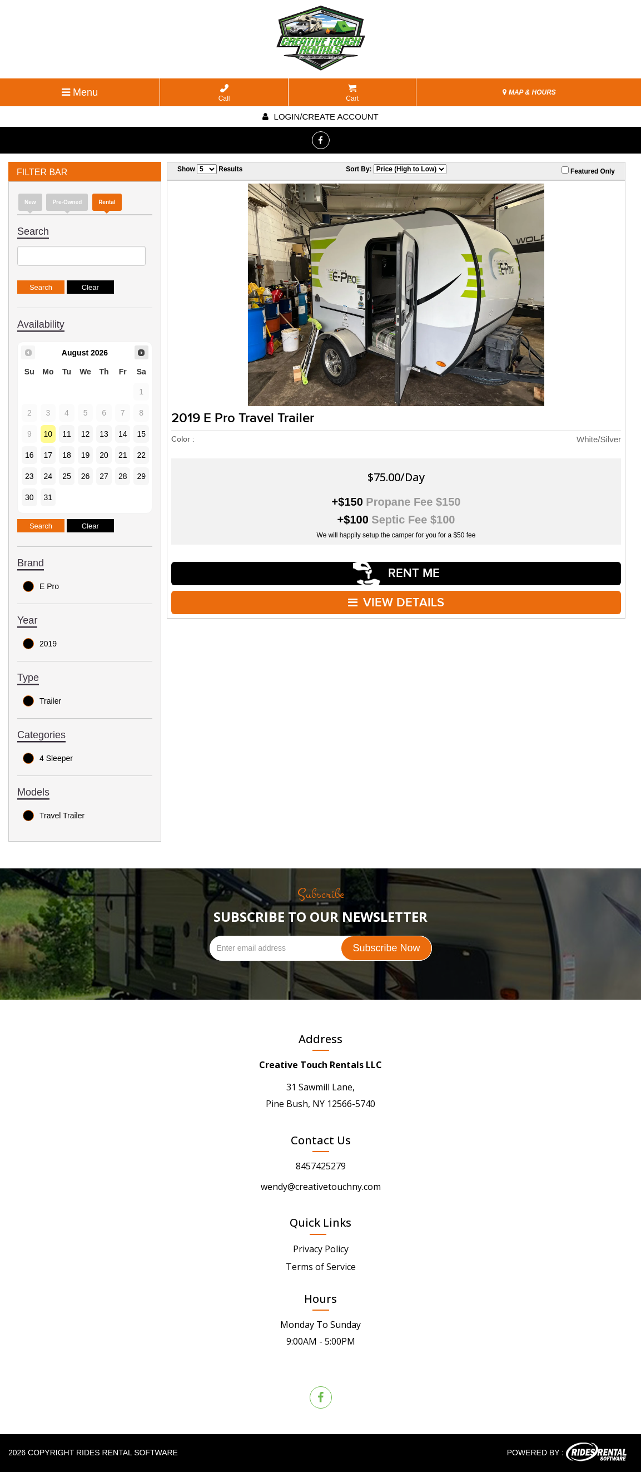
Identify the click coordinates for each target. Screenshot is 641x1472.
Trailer (42, 701)
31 (48, 497)
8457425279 (321, 1166)
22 (141, 455)
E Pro (41, 586)
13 (104, 433)
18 (66, 455)
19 (85, 455)
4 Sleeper (48, 758)
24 (48, 476)
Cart (352, 93)
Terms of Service (321, 1267)
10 (48, 433)
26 (85, 476)
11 (66, 433)
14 (122, 433)
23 (29, 476)
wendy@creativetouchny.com (321, 1186)
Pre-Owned (67, 202)
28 (122, 476)
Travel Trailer (54, 815)
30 (29, 497)
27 (104, 476)
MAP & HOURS (529, 92)
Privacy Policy (321, 1249)
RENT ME (396, 573)
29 (141, 476)
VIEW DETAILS (396, 602)
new (30, 202)
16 (29, 455)
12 (85, 433)
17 (48, 455)
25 (66, 476)
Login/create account (320, 116)
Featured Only (588, 170)
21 (122, 455)
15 (141, 433)
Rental (107, 202)
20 (104, 455)
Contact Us (321, 1140)
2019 (40, 643)
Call (224, 93)
